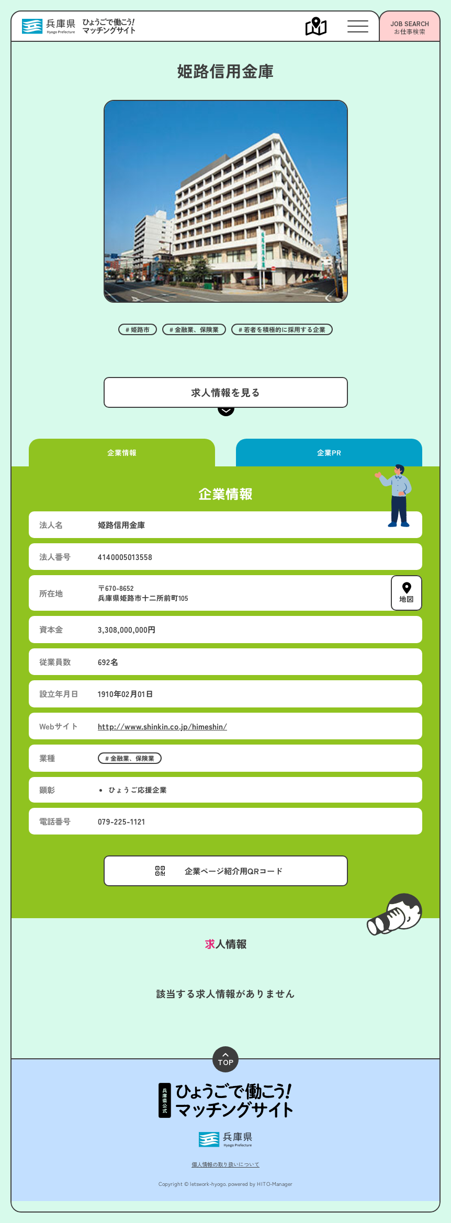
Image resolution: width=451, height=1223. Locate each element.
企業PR (329, 452)
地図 (406, 598)
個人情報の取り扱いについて (225, 1164)
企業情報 (122, 452)
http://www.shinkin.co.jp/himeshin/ (162, 725)
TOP (225, 1060)
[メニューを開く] (326, 26)
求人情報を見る (225, 392)
